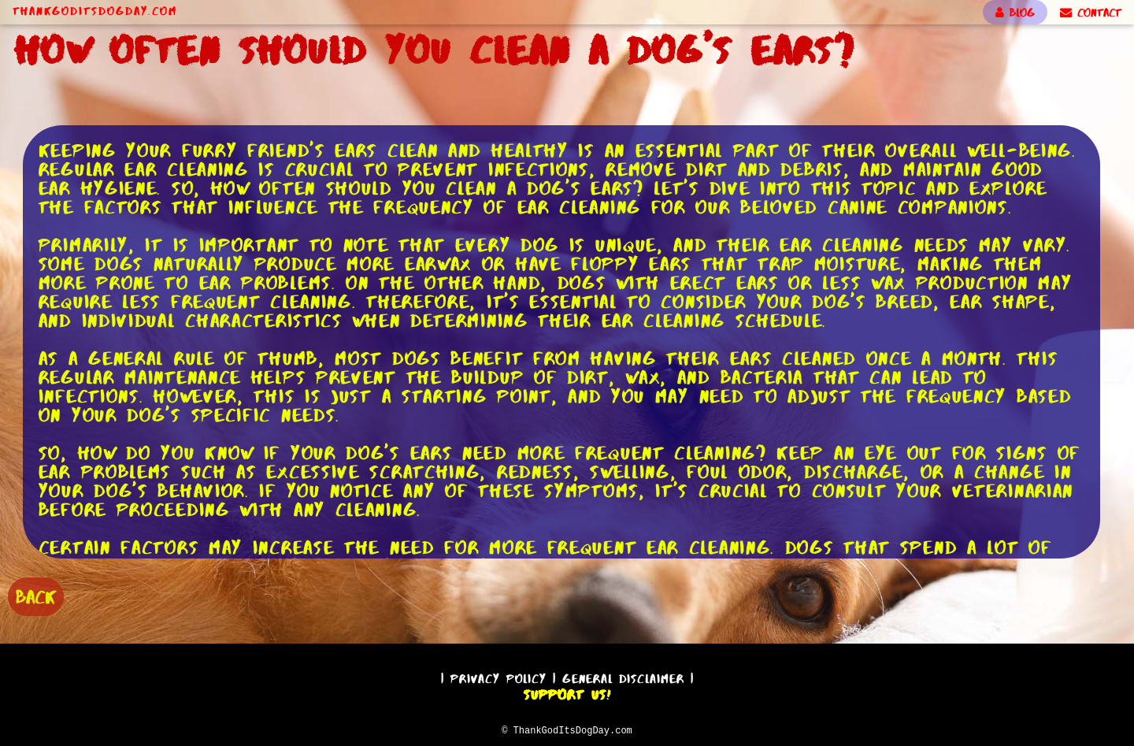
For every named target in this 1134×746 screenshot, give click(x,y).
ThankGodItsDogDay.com (95, 11)
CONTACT (1090, 13)
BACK (36, 595)
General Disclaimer (623, 676)
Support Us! (567, 692)
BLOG (1015, 13)
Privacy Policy (498, 676)
